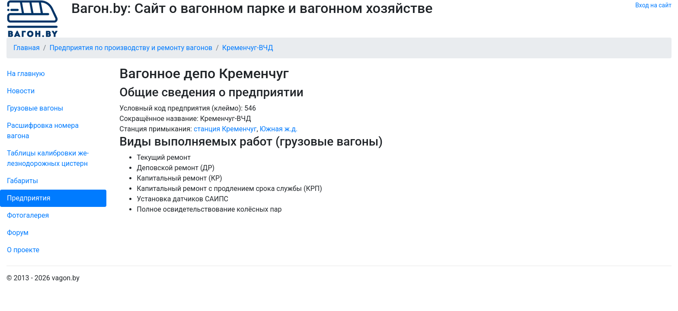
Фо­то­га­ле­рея (28, 215)
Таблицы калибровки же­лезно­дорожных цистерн (48, 158)
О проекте (23, 250)
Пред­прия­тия (28, 198)
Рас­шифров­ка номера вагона (43, 130)
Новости (21, 91)
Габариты (22, 181)
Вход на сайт (653, 5)
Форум (18, 232)
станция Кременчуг (225, 129)
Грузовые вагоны (35, 108)
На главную (26, 74)
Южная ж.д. (279, 129)
